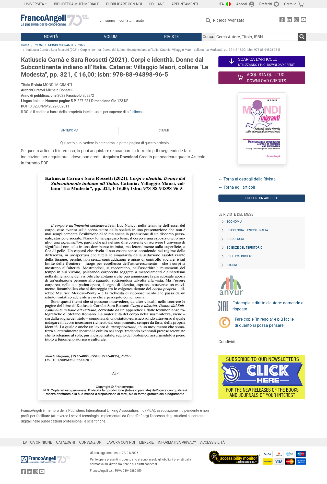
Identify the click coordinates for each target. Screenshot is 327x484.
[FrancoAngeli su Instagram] (296, 20)
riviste (38, 45)
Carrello (290, 4)
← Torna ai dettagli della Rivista (247, 179)
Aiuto (140, 20)
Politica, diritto (239, 256)
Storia (232, 265)
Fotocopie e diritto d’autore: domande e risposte (267, 305)
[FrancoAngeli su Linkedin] (289, 20)
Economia (234, 221)
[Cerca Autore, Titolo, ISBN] (256, 37)
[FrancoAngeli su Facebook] (282, 20)
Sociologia (235, 239)
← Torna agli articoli (236, 187)
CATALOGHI (65, 442)
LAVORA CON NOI (121, 442)
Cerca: (208, 36)
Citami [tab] (164, 130)
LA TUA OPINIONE (37, 442)
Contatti (125, 20)
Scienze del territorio (245, 247)
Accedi (241, 4)
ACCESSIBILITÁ (212, 442)
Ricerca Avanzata (228, 20)
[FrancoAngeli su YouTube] (303, 20)
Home (25, 45)
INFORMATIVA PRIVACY (177, 442)
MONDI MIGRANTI (60, 45)
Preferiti (265, 4)
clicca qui (139, 112)
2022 (81, 45)
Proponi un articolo (261, 198)
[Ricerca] (302, 37)
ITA (221, 4)
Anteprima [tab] (69, 130)
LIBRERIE (146, 442)
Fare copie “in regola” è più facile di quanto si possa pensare (264, 322)
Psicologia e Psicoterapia (247, 230)
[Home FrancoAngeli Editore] (55, 20)
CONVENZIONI (90, 442)
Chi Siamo (107, 20)
